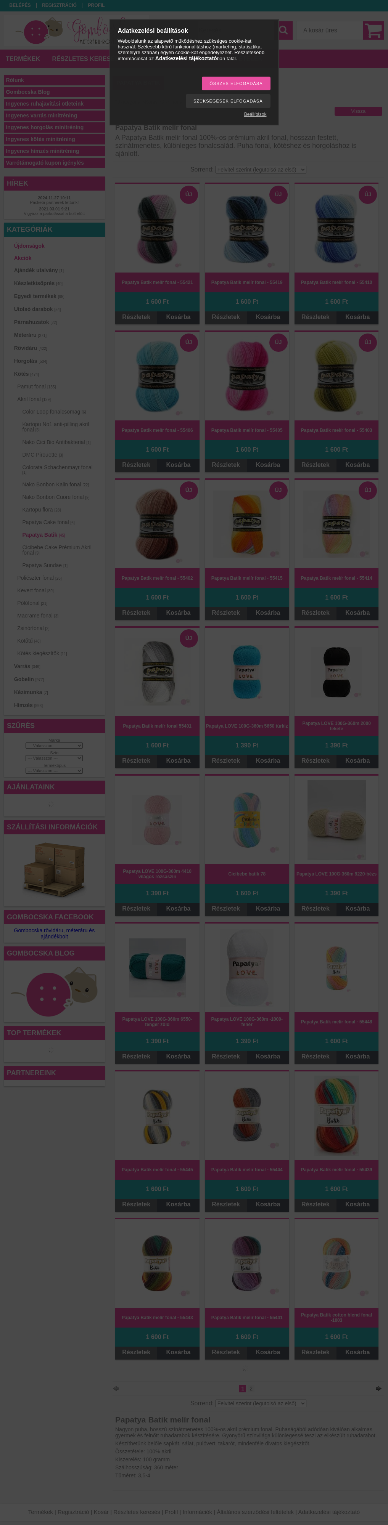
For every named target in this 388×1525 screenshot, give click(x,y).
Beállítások (255, 114)
